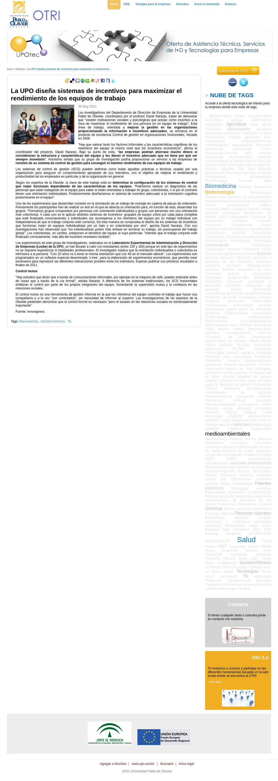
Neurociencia (28, 321)
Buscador (167, 764)
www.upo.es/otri (143, 764)
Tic (69, 321)
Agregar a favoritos (113, 764)
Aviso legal (186, 764)
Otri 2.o (260, 657)
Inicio (10, 69)
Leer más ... (216, 682)
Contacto (238, 604)
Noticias (20, 69)
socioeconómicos (52, 321)
